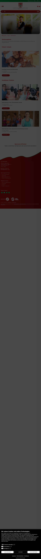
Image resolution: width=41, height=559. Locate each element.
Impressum (14, 555)
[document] (20, 537)
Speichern (20, 552)
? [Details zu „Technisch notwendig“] (14, 544)
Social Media (6, 546)
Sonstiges (6, 548)
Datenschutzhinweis (20, 555)
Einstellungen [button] (26, 555)
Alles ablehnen (7, 552)
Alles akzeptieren (33, 552)
